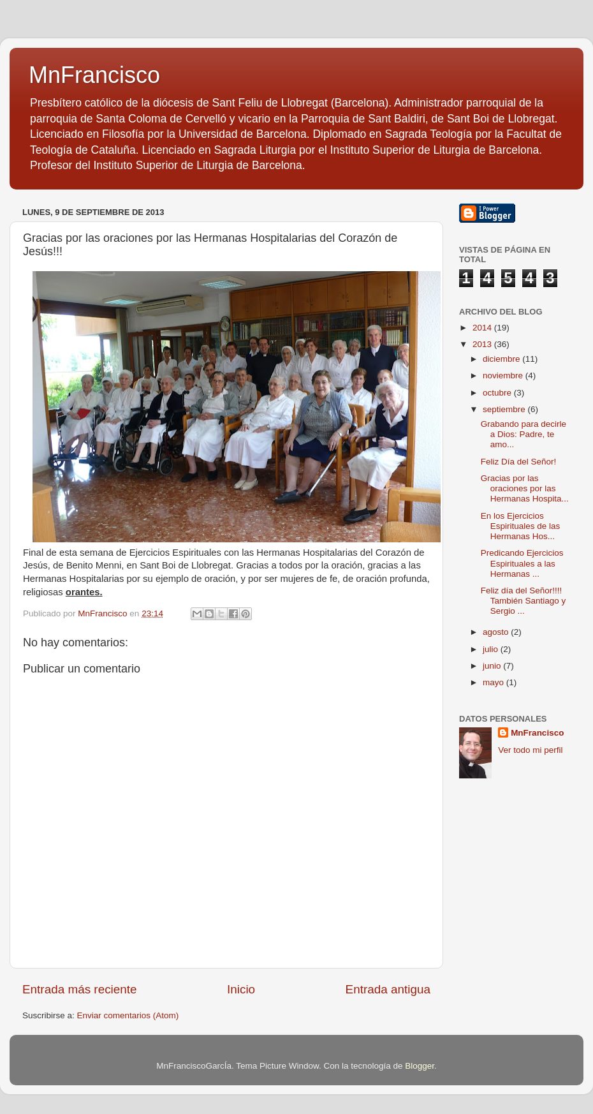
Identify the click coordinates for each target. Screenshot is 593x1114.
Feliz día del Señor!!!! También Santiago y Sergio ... (523, 601)
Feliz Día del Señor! (519, 461)
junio (493, 666)
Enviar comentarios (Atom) (128, 1015)
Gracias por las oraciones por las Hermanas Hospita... (525, 488)
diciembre (502, 359)
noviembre (504, 375)
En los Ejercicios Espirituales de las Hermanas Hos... (520, 526)
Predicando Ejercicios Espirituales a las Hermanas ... (522, 563)
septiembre (505, 409)
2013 (483, 344)
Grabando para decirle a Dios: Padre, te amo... (523, 434)
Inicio (241, 989)
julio (492, 649)
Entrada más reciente (79, 989)
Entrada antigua (388, 989)
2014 (483, 327)
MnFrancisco (94, 75)
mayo (494, 682)
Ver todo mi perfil (530, 750)
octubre (498, 392)
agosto (497, 632)
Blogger (419, 1066)
